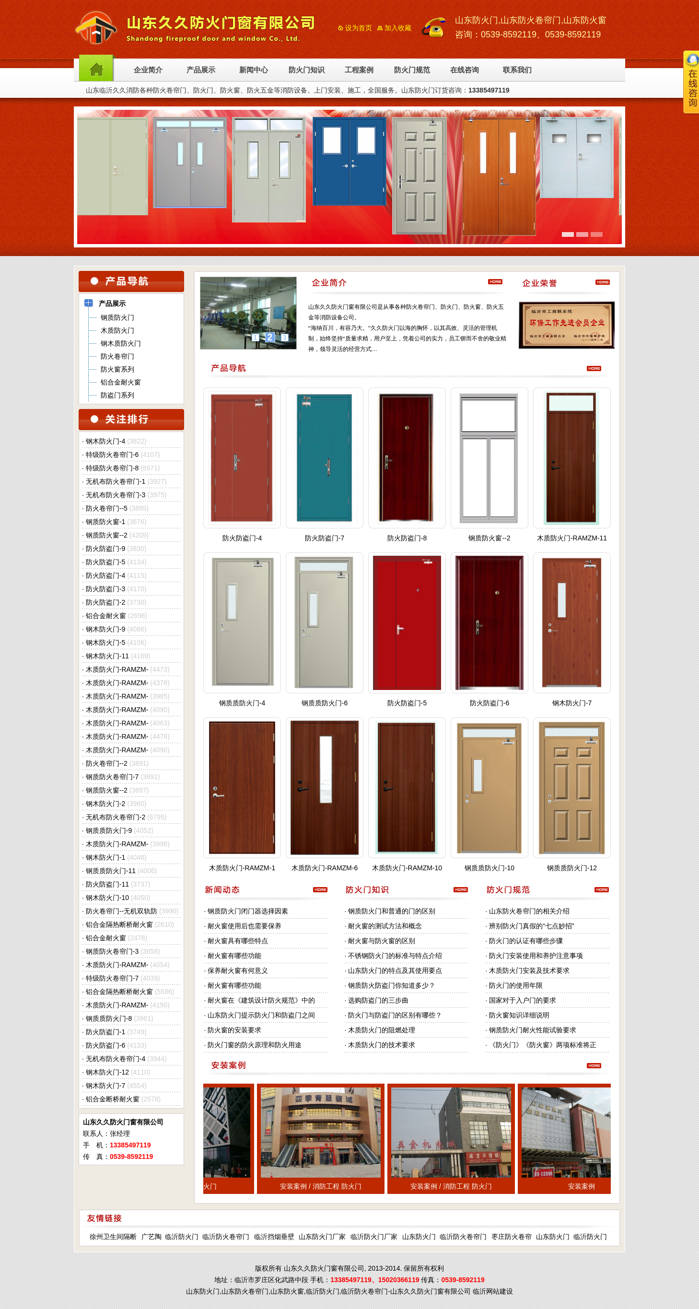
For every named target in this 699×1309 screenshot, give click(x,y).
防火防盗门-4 (105, 575)
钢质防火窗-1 (105, 522)
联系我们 (517, 70)
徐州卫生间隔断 (113, 1236)
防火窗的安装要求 (234, 1030)
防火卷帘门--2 (107, 763)
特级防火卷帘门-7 (112, 978)
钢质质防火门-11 (111, 871)
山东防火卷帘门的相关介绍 (529, 911)
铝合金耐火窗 (106, 615)
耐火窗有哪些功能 (234, 955)
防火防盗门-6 (105, 1045)
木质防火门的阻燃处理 (381, 1030)
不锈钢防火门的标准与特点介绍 (395, 955)
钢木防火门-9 (105, 629)
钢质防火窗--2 (107, 535)
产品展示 (200, 70)
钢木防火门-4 (105, 441)
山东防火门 (419, 1236)
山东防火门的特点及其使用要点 (395, 970)
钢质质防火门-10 (489, 868)
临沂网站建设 (493, 1291)
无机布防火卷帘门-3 (115, 495)
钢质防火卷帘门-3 (112, 951)
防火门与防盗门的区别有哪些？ (395, 1015)
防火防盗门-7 (324, 538)
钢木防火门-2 (105, 803)
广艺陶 (151, 1236)
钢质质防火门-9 (109, 830)
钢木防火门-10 (107, 897)
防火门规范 (412, 70)
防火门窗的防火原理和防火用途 (255, 1045)
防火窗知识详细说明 (519, 1015)
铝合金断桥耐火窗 (113, 1099)
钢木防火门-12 (107, 1072)
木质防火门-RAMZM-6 (324, 868)
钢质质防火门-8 (109, 1018)
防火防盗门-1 (105, 1032)
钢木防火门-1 (105, 857)
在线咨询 (464, 70)
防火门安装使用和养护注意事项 (536, 955)
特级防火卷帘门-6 (112, 454)
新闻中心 (253, 70)
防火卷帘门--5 (107, 508)
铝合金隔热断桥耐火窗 (119, 924)
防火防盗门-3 (105, 589)
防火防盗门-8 (407, 538)
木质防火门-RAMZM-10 (407, 868)
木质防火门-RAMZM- (117, 669)
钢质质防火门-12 (572, 868)
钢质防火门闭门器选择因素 (248, 911)
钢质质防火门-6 (325, 703)
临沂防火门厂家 (373, 1236)
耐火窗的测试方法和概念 (385, 926)
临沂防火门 (181, 1236)
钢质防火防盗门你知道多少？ (391, 985)
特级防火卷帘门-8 (112, 468)
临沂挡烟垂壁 (274, 1236)
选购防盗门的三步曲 (378, 1000)
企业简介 (148, 70)
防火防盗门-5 (105, 562)
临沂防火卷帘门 (225, 1236)
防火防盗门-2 (105, 602)
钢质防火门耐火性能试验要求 (532, 1030)
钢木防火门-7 (105, 1085)
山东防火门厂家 (322, 1236)
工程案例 (359, 70)
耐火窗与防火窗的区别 (381, 941)
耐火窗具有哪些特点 (238, 941)
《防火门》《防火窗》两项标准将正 (542, 1045)
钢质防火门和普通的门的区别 (391, 911)
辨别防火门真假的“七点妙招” (531, 926)
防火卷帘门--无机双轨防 (121, 911)
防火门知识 (307, 70)
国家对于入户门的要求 (522, 1000)
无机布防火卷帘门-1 (115, 481)
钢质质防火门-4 (242, 703)
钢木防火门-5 (105, 642)
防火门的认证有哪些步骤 (526, 941)
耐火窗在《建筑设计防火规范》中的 (261, 1000)
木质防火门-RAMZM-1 (242, 868)
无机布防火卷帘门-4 (115, 1059)
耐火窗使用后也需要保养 (244, 926)
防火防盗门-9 (105, 548)
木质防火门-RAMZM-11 (572, 538)
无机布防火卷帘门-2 (115, 817)
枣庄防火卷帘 (511, 1236)
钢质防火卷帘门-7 (112, 777)
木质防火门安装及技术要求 (529, 970)
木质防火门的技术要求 (381, 1045)
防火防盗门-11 (107, 884)
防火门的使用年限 (516, 985)
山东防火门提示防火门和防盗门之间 (261, 1015)
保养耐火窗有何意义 (238, 970)
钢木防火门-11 (107, 656)
